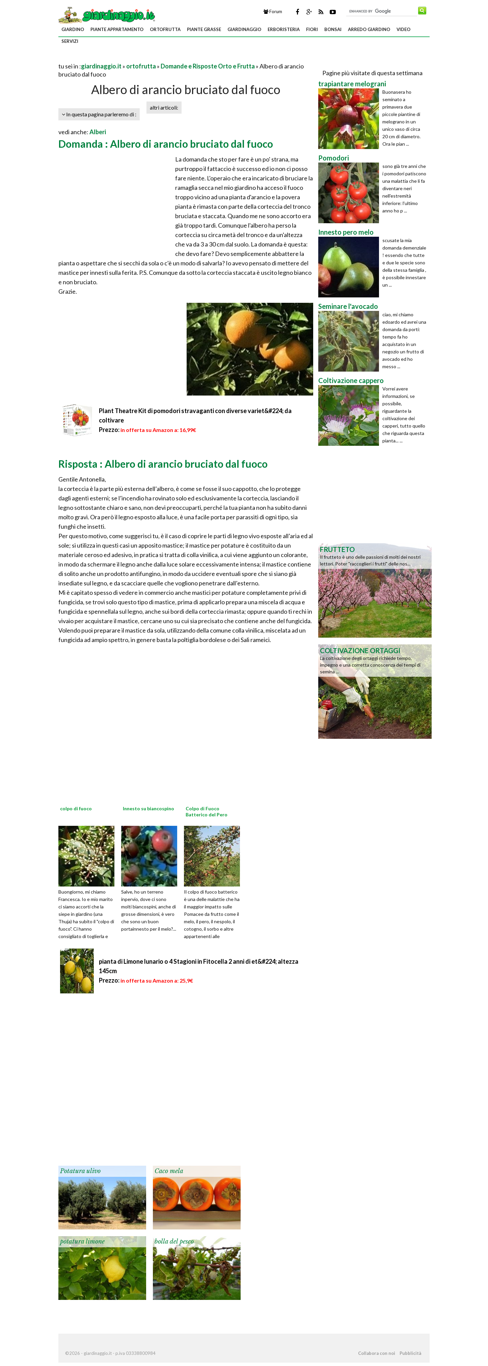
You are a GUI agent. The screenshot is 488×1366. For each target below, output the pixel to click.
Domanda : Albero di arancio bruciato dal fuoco (165, 144)
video (403, 29)
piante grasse (204, 29)
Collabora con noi (376, 1353)
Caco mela (169, 1171)
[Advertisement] (137, 57)
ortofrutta (165, 29)
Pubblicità (410, 1353)
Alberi (97, 132)
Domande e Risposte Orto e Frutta (208, 66)
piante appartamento (116, 29)
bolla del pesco (174, 1241)
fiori (312, 29)
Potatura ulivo (80, 1171)
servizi (69, 41)
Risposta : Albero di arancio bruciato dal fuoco (163, 464)
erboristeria (284, 29)
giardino (72, 29)
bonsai (333, 29)
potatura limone (82, 1241)
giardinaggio (244, 29)
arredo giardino (369, 29)
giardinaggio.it (101, 66)
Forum (273, 11)
